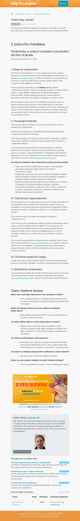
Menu (63, 4)
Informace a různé (23, 14)
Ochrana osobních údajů (48, 516)
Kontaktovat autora (22, 452)
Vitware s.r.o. (42, 514)
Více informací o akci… (40, 409)
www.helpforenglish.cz (27, 78)
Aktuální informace (42, 14)
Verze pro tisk (63, 492)
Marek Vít (34, 417)
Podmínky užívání (29, 516)
